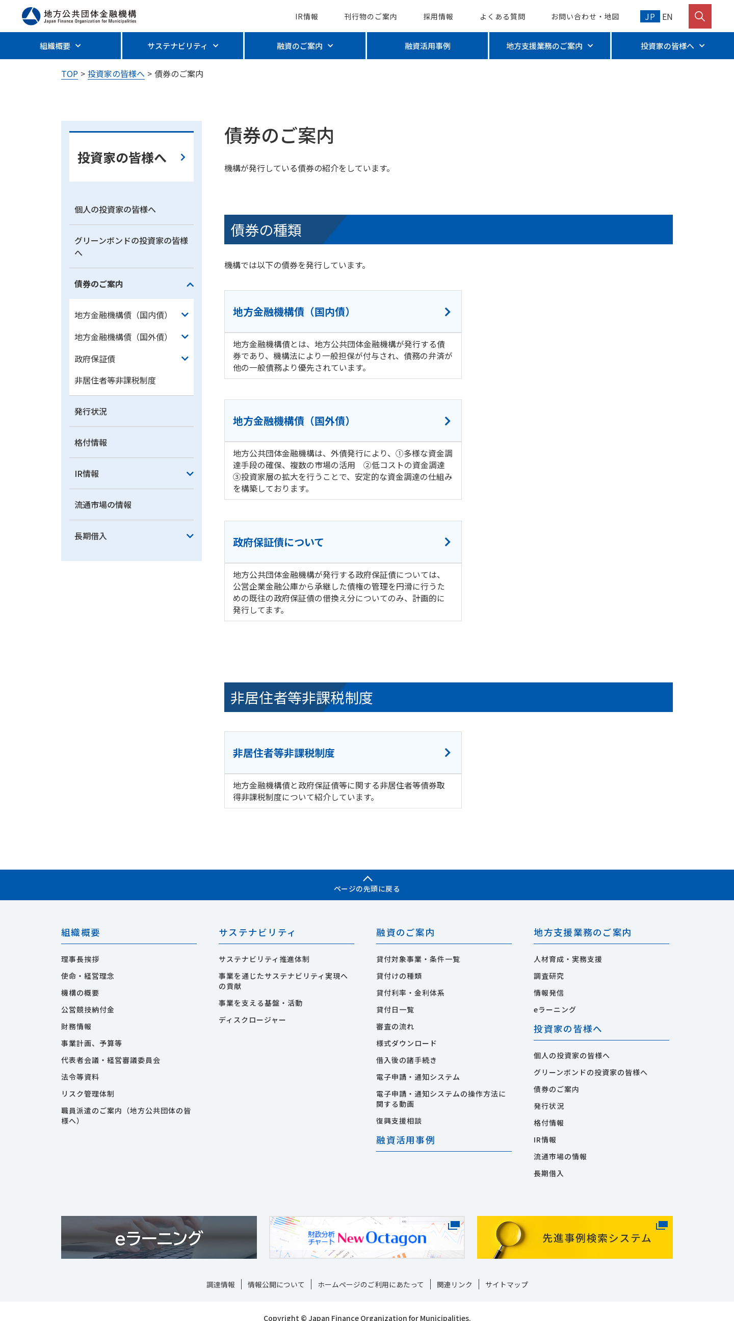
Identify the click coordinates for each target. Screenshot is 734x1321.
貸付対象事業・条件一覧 (418, 945)
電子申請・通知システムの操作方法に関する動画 (441, 1085)
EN (667, 16)
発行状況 (90, 495)
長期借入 (90, 620)
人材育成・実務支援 (568, 945)
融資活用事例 (428, 45)
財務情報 (76, 1012)
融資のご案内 (300, 45)
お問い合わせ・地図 (585, 16)
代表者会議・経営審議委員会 (111, 1046)
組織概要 (55, 45)
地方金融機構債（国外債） (123, 420)
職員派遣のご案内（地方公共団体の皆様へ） (126, 1101)
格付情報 (90, 526)
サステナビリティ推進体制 (264, 945)
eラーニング (555, 995)
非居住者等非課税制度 (115, 464)
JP (650, 16)
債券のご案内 (98, 368)
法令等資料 (80, 1063)
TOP (69, 73)
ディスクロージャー (252, 1006)
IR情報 (307, 16)
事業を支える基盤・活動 (261, 989)
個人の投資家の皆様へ (115, 293)
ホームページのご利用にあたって (371, 1271)
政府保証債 (94, 442)
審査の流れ (395, 1012)
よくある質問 (502, 16)
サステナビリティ (177, 45)
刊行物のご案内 (370, 16)
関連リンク (455, 1271)
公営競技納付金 (88, 995)
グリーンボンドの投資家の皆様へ (131, 330)
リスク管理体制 (88, 1080)
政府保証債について (279, 521)
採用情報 (439, 16)
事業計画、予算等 (91, 1029)
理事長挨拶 (80, 945)
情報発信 (549, 979)
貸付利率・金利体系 (410, 979)
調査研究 (549, 962)
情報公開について (276, 1271)
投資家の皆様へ (667, 45)
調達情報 (220, 1271)
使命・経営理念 (88, 962)
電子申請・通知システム (418, 1063)
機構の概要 (80, 979)
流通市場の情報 (103, 588)
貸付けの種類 (399, 962)
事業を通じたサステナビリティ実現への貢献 (283, 967)
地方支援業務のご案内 (544, 45)
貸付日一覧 (395, 995)
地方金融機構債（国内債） (123, 398)
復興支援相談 (399, 1107)
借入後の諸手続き (406, 1046)
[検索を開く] (700, 16)
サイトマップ (506, 1271)
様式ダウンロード (406, 1029)
